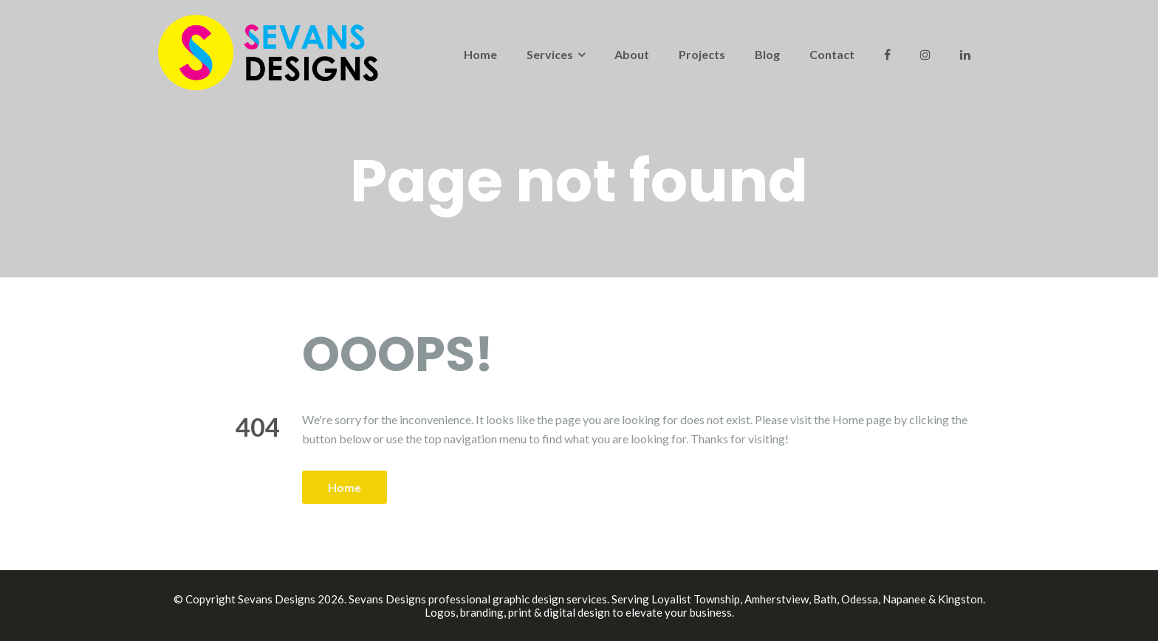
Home (480, 54)
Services (550, 54)
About (631, 54)
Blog (767, 54)
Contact (831, 54)
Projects (702, 54)
